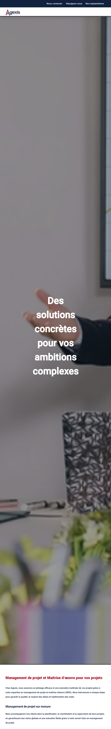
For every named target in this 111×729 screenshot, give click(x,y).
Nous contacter (54, 3)
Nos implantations (95, 3)
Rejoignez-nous (74, 3)
